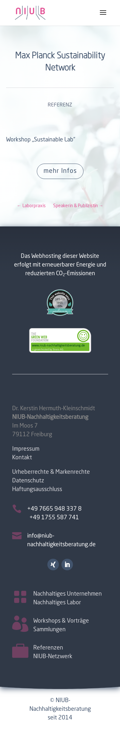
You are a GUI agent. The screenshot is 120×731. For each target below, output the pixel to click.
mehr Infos (60, 171)
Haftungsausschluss (37, 489)
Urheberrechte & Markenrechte (51, 472)
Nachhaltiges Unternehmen (67, 594)
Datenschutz (28, 481)
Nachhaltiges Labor (57, 602)
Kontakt (22, 458)
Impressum (25, 449)
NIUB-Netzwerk (52, 656)
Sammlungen (49, 629)
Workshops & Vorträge (61, 621)
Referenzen (48, 647)
